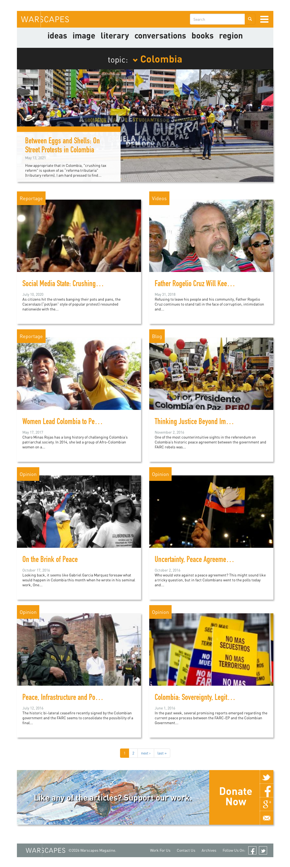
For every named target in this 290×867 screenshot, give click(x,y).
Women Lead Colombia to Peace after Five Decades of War (96, 422)
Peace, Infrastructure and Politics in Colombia (81, 698)
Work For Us (160, 850)
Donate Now (235, 796)
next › (146, 753)
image (84, 35)
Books (203, 35)
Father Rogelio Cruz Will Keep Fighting (204, 284)
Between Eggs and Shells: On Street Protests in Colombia (62, 146)
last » (162, 753)
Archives (209, 850)
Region (231, 35)
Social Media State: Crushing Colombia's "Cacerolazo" (90, 284)
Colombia (157, 58)
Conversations (160, 35)
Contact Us (186, 850)
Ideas (57, 35)
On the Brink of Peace (50, 560)
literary (115, 35)
